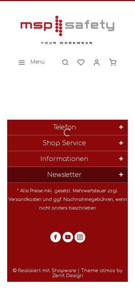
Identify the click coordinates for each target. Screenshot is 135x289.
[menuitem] (29, 62)
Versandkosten (24, 199)
